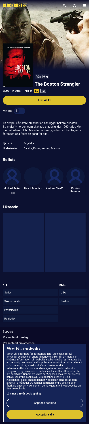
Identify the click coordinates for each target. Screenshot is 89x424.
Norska (46, 148)
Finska (37, 148)
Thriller (27, 90)
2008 (6, 90)
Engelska (29, 143)
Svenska (55, 148)
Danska (28, 148)
